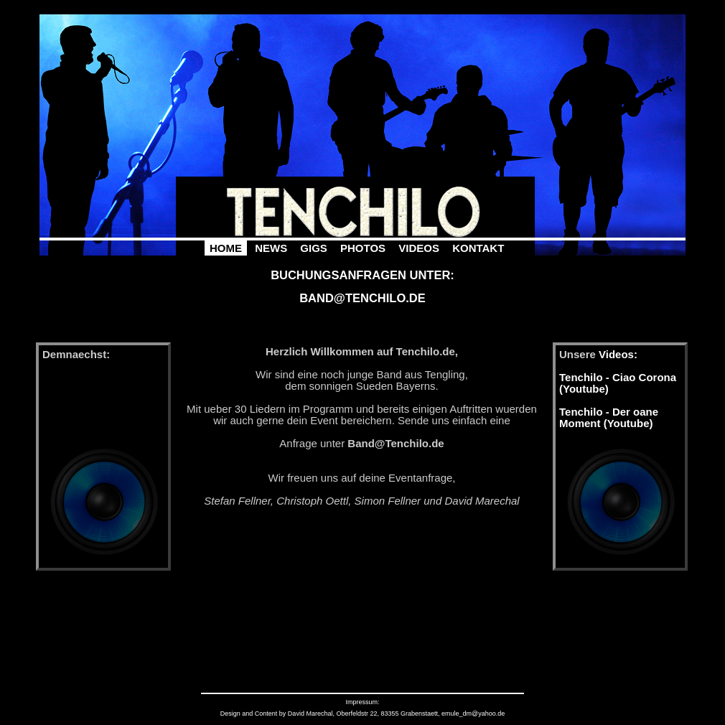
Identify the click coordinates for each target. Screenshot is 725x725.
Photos (362, 248)
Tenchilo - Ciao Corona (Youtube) (617, 383)
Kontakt (478, 248)
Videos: (618, 354)
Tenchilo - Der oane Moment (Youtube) (608, 417)
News (271, 248)
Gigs (313, 248)
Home (226, 248)
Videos (418, 248)
